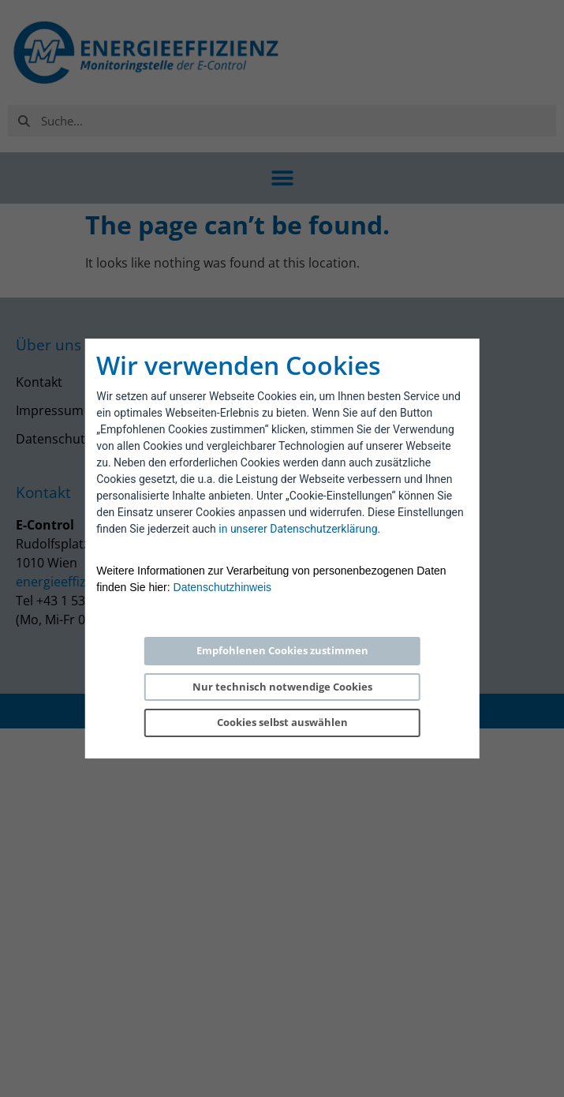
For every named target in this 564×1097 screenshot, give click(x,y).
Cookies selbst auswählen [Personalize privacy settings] (282, 722)
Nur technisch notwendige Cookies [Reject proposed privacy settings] (282, 687)
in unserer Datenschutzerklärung (298, 528)
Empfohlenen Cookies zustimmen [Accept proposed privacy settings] (282, 650)
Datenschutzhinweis (223, 587)
